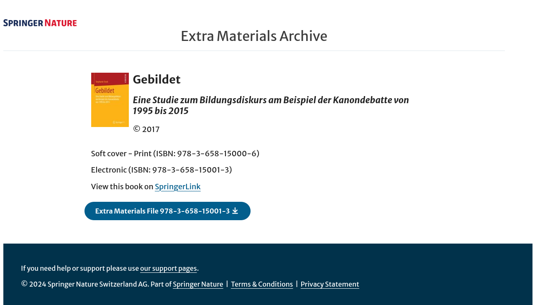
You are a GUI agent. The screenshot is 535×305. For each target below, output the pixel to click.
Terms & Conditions (262, 284)
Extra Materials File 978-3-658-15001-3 (167, 210)
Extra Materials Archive (254, 36)
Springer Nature (198, 284)
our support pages (168, 268)
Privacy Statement (330, 284)
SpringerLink (178, 186)
